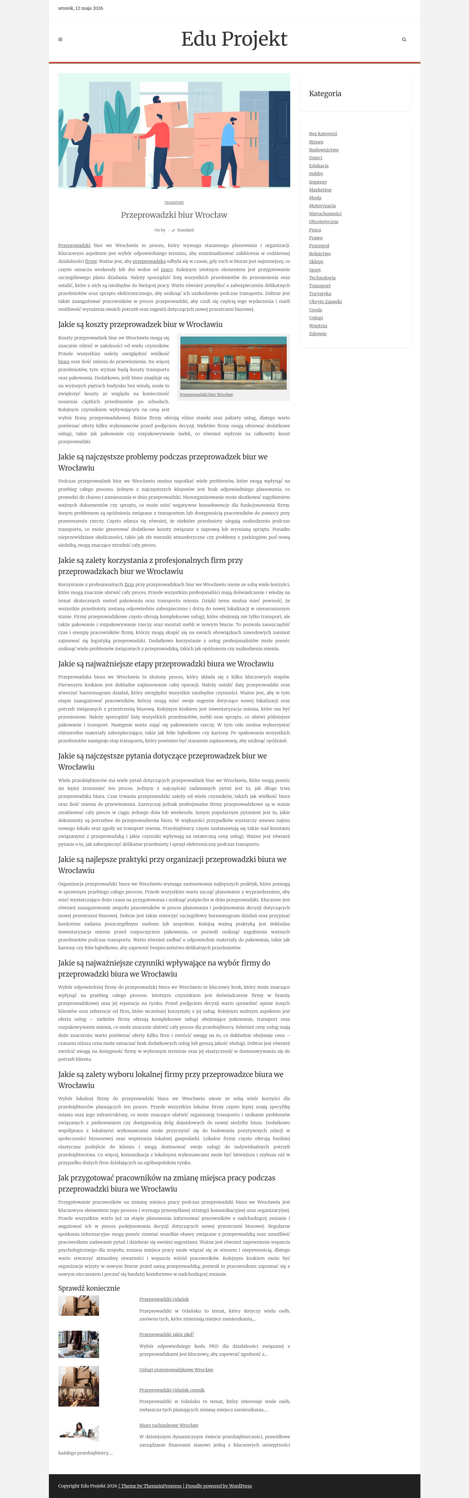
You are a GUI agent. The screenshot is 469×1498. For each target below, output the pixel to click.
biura (64, 361)
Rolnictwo (320, 254)
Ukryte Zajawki (325, 301)
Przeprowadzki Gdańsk (164, 1299)
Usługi (316, 318)
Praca (315, 230)
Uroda (315, 310)
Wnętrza (318, 326)
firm (129, 584)
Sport (315, 270)
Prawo (316, 238)
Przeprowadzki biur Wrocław (206, 394)
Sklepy (316, 261)
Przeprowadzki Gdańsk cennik (172, 1390)
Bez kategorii (323, 134)
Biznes (316, 142)
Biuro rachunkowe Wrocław (168, 1425)
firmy (91, 261)
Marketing (320, 190)
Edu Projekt (234, 39)
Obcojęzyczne (324, 221)
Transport (174, 203)
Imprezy (318, 182)
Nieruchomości (325, 214)
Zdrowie (318, 334)
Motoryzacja (322, 206)
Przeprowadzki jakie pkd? (166, 1334)
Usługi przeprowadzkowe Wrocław (176, 1370)
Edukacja (319, 166)
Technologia (322, 278)
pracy (166, 269)
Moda (315, 198)
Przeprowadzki (74, 245)
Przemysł (319, 246)
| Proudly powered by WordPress (217, 1486)
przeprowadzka (149, 261)
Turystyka (320, 294)
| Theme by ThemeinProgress (150, 1486)
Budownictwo (324, 150)
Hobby (316, 174)
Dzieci (316, 158)
